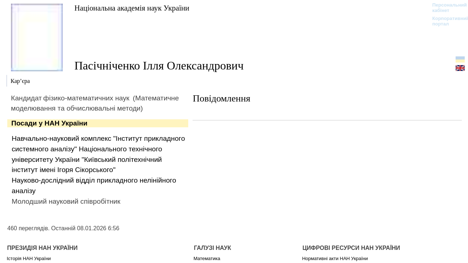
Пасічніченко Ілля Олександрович (159, 65)
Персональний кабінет (446, 7)
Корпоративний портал (446, 21)
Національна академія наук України (131, 8)
